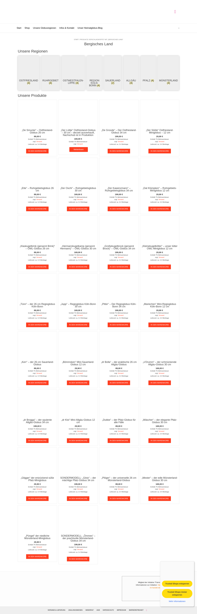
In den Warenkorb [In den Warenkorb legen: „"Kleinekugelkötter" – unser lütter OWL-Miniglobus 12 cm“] (160, 267)
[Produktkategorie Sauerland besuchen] (113, 70)
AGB (98, 610)
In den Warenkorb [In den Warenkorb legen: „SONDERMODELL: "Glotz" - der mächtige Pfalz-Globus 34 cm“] (78, 499)
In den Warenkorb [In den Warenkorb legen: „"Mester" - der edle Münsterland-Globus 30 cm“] (160, 499)
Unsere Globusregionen (44, 28)
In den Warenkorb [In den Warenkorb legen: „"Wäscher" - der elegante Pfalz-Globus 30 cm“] (160, 441)
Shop (27, 28)
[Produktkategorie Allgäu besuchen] (131, 70)
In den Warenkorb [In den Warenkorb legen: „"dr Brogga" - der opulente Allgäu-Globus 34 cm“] (37, 441)
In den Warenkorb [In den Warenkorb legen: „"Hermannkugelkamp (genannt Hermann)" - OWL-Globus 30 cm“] (78, 267)
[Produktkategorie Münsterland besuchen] (168, 70)
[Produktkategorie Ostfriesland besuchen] (28, 70)
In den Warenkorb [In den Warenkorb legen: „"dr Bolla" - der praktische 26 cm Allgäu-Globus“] (119, 383)
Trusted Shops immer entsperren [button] (177, 593)
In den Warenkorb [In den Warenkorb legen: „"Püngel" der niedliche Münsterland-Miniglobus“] (37, 556)
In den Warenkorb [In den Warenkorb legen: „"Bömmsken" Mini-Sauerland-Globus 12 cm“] (78, 383)
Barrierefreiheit (136, 610)
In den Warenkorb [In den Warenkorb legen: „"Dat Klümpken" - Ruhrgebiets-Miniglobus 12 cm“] (160, 209)
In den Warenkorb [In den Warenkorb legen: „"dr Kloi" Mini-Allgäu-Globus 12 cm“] (78, 441)
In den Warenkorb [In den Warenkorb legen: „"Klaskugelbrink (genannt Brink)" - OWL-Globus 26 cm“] (37, 267)
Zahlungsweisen (75, 610)
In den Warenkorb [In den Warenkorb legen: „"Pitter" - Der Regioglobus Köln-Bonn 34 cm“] (119, 325)
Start (19, 28)
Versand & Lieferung (56, 610)
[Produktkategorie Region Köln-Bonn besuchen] (94, 72)
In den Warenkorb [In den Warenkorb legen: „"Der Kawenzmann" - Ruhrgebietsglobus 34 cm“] (119, 209)
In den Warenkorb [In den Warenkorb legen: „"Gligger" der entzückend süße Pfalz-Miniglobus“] (37, 499)
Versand (39, 141)
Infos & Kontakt (66, 28)
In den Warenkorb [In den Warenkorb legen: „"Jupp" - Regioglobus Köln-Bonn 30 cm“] (78, 325)
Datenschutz (108, 610)
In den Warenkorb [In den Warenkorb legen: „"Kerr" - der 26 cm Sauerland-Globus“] (37, 383)
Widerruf (90, 610)
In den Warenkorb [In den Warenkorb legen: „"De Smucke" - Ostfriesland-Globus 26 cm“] (37, 151)
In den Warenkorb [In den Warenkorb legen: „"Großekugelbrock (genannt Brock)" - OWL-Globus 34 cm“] (119, 267)
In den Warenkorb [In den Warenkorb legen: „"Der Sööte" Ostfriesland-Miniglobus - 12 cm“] (160, 151)
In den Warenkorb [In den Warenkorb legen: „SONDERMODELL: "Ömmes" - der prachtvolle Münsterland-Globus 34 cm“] (78, 559)
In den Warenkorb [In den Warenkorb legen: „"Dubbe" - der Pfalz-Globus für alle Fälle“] (119, 441)
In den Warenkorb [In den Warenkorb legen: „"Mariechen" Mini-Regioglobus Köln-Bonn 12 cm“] (160, 325)
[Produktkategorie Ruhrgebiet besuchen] (50, 70)
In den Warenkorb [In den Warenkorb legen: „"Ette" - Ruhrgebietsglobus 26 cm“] (37, 209)
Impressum (121, 610)
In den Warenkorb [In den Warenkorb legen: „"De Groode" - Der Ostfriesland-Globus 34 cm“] (119, 151)
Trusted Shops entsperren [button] (177, 583)
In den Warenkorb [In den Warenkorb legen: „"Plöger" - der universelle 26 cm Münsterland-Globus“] (119, 499)
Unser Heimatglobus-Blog (90, 28)
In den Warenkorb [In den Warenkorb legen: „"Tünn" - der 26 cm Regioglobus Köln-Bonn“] (37, 325)
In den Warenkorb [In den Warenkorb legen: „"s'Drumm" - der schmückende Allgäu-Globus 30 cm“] (160, 383)
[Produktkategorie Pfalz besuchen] (148, 69)
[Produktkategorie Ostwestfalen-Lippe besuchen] (73, 70)
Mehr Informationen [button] (177, 601)
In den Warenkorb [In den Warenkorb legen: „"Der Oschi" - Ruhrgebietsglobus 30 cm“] (78, 209)
